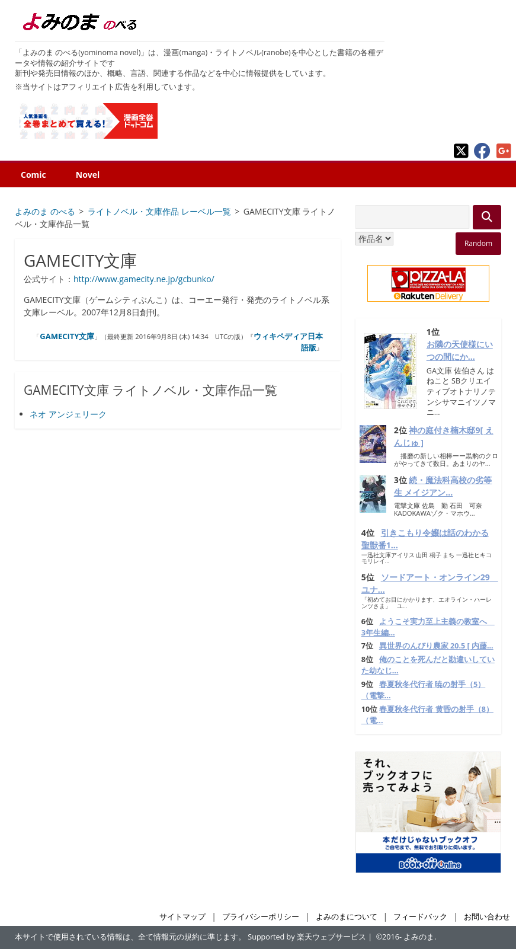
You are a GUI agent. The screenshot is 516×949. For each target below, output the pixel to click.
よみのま (418, 937)
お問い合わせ (487, 917)
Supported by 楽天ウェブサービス (307, 937)
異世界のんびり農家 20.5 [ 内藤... (436, 646)
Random (478, 243)
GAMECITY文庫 (67, 336)
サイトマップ (182, 917)
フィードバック (420, 917)
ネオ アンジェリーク (68, 414)
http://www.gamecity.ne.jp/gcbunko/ (143, 279)
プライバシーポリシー (260, 917)
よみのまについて (346, 917)
